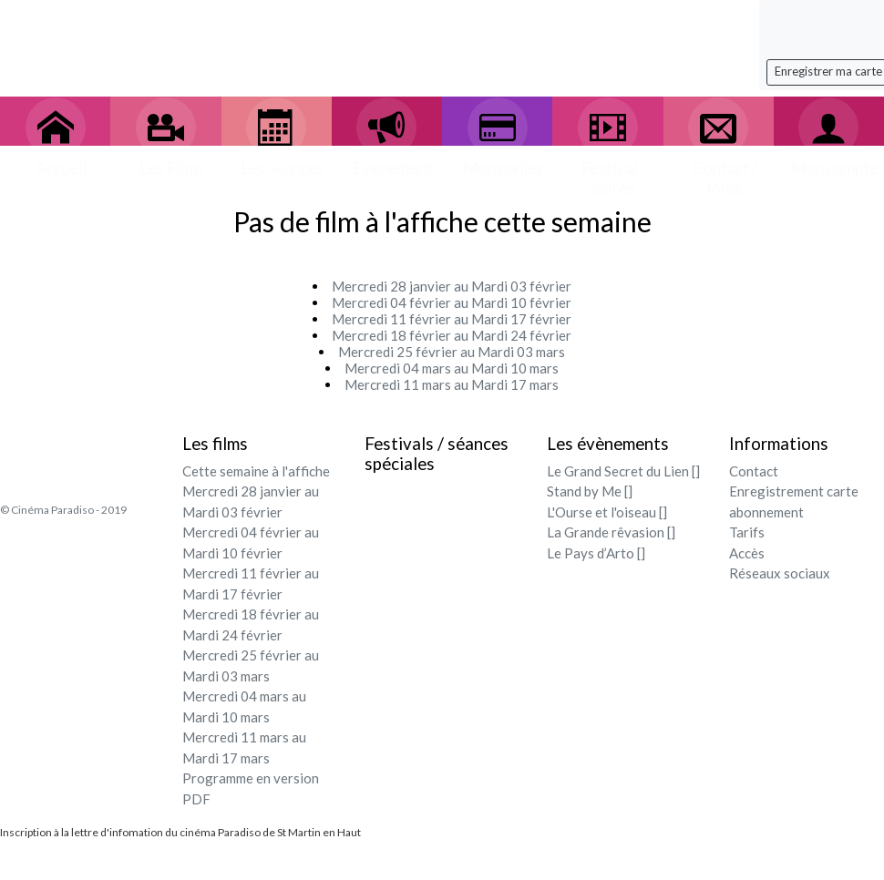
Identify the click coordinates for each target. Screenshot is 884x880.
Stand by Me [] (589, 491)
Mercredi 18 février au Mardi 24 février (451, 335)
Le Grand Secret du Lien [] (623, 471)
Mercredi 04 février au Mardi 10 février (451, 302)
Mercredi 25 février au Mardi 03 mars (451, 351)
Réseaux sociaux (779, 573)
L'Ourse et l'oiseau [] (607, 512)
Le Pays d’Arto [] (596, 553)
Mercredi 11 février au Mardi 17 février (451, 319)
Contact (753, 471)
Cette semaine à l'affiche (256, 471)
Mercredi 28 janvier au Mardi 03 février (451, 286)
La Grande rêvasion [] (611, 532)
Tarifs (747, 532)
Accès (747, 553)
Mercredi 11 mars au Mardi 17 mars (451, 384)
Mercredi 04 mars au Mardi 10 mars (451, 368)
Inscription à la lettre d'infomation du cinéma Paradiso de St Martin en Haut (180, 832)
